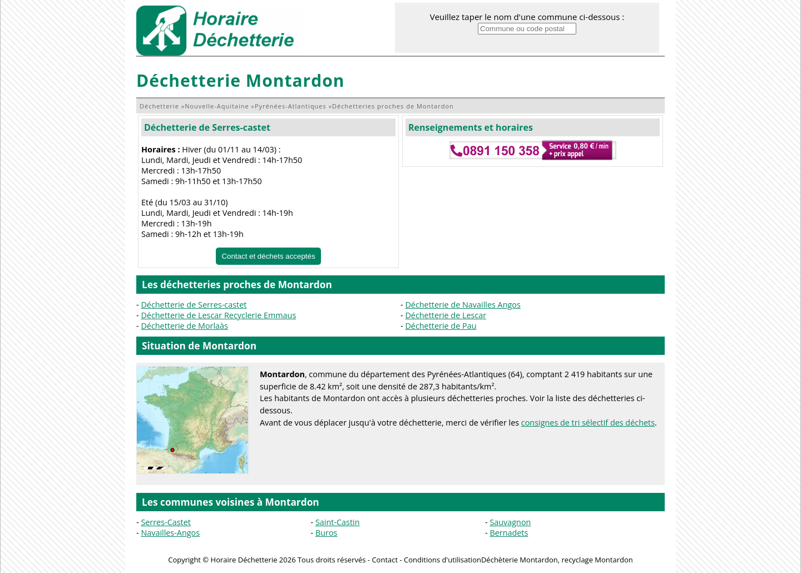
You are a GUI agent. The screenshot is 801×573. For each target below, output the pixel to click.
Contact (385, 560)
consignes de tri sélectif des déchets (588, 422)
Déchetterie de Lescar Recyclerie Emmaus (218, 315)
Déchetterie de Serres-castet (207, 127)
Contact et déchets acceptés (268, 256)
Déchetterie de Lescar (445, 315)
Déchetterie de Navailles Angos (462, 304)
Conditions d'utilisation (442, 560)
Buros (326, 532)
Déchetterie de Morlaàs (184, 325)
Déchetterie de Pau (440, 325)
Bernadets (509, 532)
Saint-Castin (337, 522)
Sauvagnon (510, 522)
